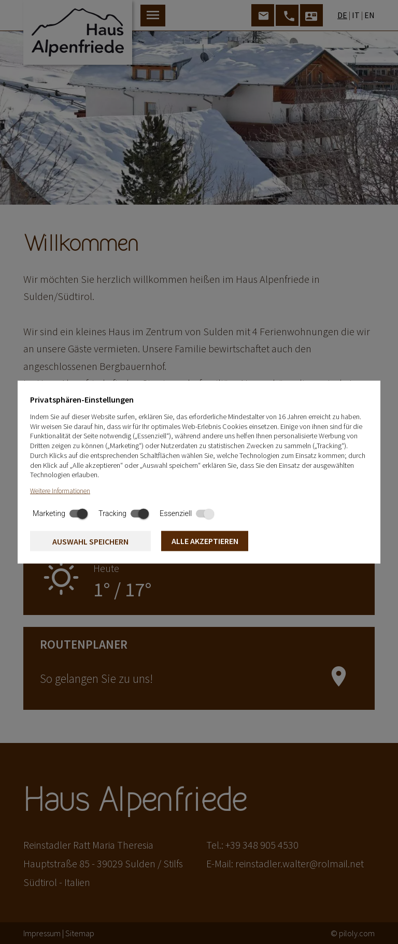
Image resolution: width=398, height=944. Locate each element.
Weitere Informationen (60, 491)
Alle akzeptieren (205, 541)
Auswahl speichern (90, 541)
